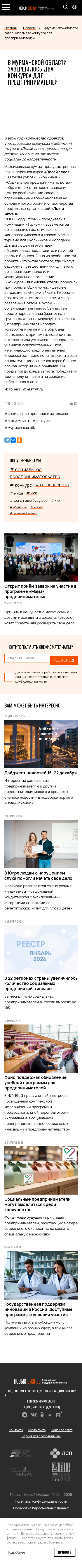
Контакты (16, 1430)
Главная (10, 28)
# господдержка (52, 485)
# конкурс (21, 485)
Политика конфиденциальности (41, 1501)
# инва (16, 493)
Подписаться (63, 660)
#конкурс (41, 420)
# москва (36, 507)
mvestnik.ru (33, 389)
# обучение (18, 507)
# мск (31, 493)
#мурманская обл (20, 427)
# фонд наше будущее (28, 500)
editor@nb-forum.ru (41, 1401)
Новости (29, 28)
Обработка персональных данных (41, 1508)
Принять (65, 1552)
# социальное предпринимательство (35, 473)
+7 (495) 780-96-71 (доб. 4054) (41, 1406)
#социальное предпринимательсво (36, 413)
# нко (55, 500)
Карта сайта (36, 1430)
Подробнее (16, 1552)
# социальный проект (23, 513)
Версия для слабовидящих (41, 1436)
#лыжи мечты (16, 420)
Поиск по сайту (62, 1430)
